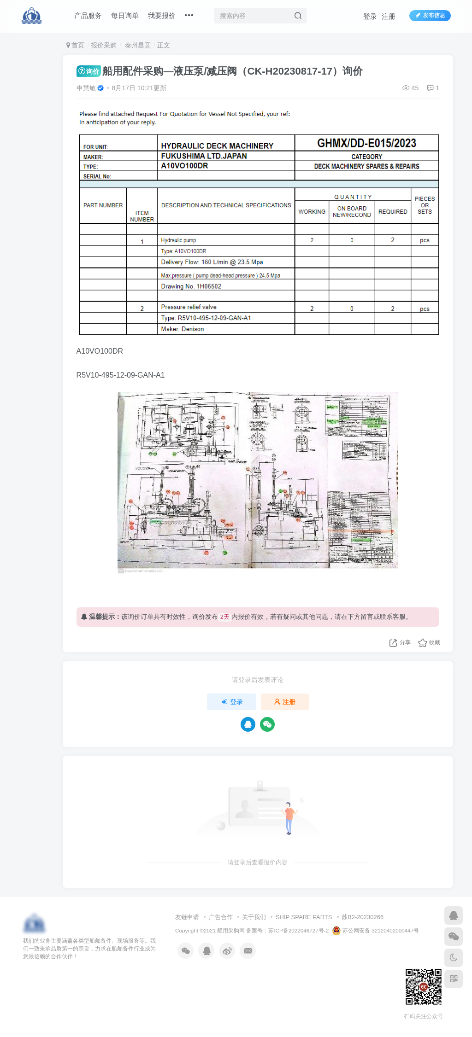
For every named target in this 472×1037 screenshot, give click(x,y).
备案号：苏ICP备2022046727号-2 (287, 930)
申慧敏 (86, 88)
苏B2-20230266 (363, 917)
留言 (366, 616)
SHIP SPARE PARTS (304, 917)
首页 (75, 45)
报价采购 (104, 45)
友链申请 (187, 917)
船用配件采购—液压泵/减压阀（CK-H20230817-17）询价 (220, 71)
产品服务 (88, 15)
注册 (388, 16)
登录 (370, 16)
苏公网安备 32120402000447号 (375, 930)
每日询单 (125, 15)
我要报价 (162, 15)
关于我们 (254, 917)
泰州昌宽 (137, 45)
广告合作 (221, 917)
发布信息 (430, 15)
